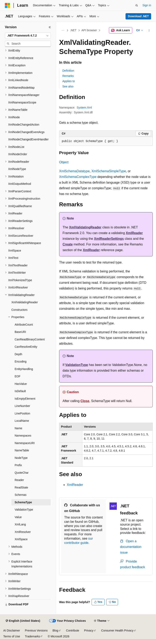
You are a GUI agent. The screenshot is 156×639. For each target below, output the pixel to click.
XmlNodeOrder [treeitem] (17, 154)
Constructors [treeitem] (19, 309)
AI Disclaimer (11, 630)
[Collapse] (50, 27)
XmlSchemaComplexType (77, 177)
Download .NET (138, 16)
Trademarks (32, 636)
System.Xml (84, 107)
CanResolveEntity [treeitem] (26, 346)
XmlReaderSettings (109, 238)
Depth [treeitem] (18, 354)
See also (67, 86)
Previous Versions (36, 630)
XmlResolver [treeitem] (23, 532)
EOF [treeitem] (18, 376)
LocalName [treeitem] (22, 420)
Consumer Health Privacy (117, 630)
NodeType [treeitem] (21, 457)
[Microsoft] (7, 5)
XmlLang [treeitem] (20, 524)
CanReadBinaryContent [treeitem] (30, 339)
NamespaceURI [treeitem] (25, 443)
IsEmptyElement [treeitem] (25, 398)
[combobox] (28, 35)
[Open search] (137, 5)
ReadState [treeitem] (21, 487)
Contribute (72, 630)
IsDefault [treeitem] (20, 391)
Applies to (68, 81)
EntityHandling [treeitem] (24, 369)
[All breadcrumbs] (62, 30)
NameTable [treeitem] (22, 450)
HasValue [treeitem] (21, 383)
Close (84, 401)
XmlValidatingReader (85, 227)
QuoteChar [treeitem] (21, 472)
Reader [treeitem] (19, 480)
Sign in (146, 5)
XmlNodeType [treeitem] (17, 169)
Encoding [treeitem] (20, 361)
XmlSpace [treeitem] (14, 250)
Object (63, 162)
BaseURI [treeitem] (20, 331)
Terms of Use (11, 636)
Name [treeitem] (18, 428)
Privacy (88, 630)
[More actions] (149, 30)
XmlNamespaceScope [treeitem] (22, 102)
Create (68, 244)
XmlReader (134, 233)
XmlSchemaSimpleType (108, 171)
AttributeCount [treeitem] (24, 324)
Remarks (68, 75)
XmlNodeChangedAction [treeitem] (23, 124)
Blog (55, 630)
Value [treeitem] (18, 517)
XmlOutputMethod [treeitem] (19, 183)
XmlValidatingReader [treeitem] (24, 302)
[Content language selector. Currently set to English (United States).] (22, 621)
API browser (89, 30)
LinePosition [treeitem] (22, 413)
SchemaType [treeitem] (23, 502)
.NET (73, 30)
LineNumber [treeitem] (22, 406)
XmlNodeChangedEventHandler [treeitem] (28, 139)
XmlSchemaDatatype (74, 171)
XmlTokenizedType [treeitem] (20, 280)
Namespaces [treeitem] (23, 435)
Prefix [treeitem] (18, 465)
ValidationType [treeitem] (24, 509)
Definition (68, 70)
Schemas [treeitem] (20, 494)
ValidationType (76, 365)
